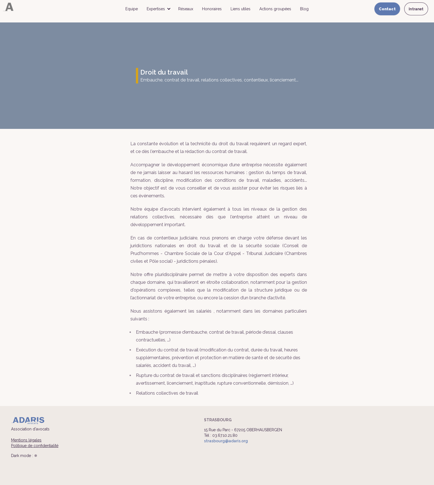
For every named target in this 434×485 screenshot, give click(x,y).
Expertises (156, 9)
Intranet (416, 9)
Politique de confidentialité (34, 445)
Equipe (131, 9)
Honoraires (212, 9)
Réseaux (185, 9)
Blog (304, 9)
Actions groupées (275, 9)
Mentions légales (26, 440)
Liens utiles (240, 9)
